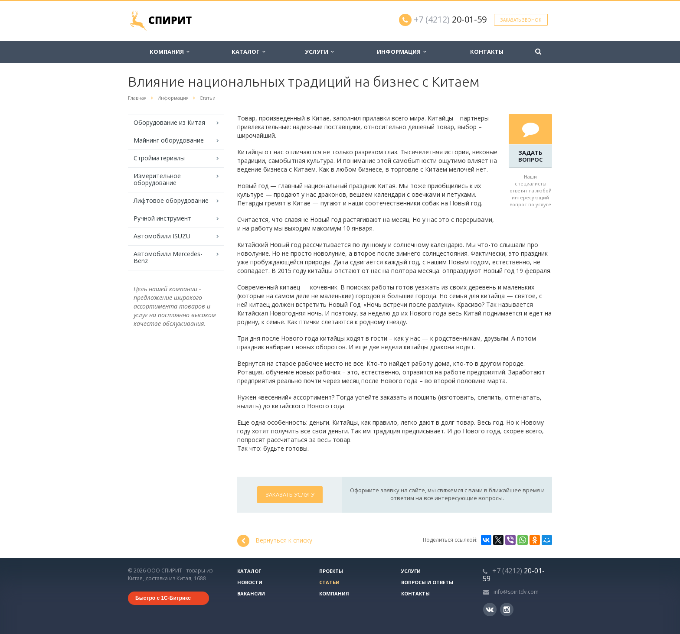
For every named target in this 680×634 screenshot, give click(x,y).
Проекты (331, 571)
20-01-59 (450, 19)
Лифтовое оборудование (171, 200)
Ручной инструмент (162, 218)
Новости (249, 582)
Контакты (486, 51)
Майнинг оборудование (169, 140)
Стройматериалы (159, 158)
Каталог (248, 51)
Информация (401, 51)
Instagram (506, 609)
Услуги (319, 51)
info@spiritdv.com (516, 591)
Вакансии (251, 593)
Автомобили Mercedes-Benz (168, 257)
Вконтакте (490, 609)
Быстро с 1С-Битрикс (163, 598)
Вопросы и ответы (427, 582)
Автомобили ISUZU (162, 236)
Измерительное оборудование (157, 179)
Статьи (329, 582)
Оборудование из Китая (169, 122)
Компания (169, 51)
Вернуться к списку (274, 541)
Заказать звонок (520, 20)
